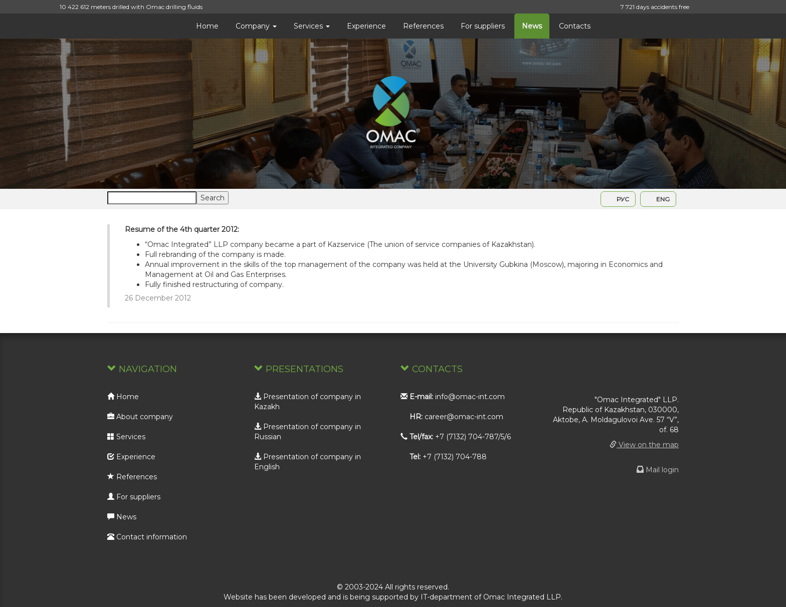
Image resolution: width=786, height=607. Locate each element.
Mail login (658, 469)
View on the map (644, 444)
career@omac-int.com (464, 416)
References (423, 26)
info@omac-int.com (470, 396)
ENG (658, 199)
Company (256, 26)
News (532, 26)
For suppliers (483, 26)
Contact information (147, 536)
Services (312, 26)
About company (140, 416)
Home (207, 26)
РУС (618, 199)
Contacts (575, 26)
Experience (366, 26)
